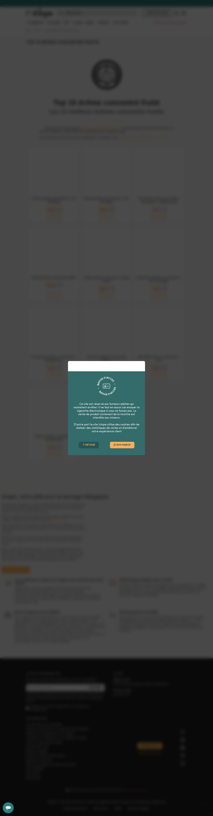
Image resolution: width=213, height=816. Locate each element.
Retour (89, 444)
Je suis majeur (122, 445)
